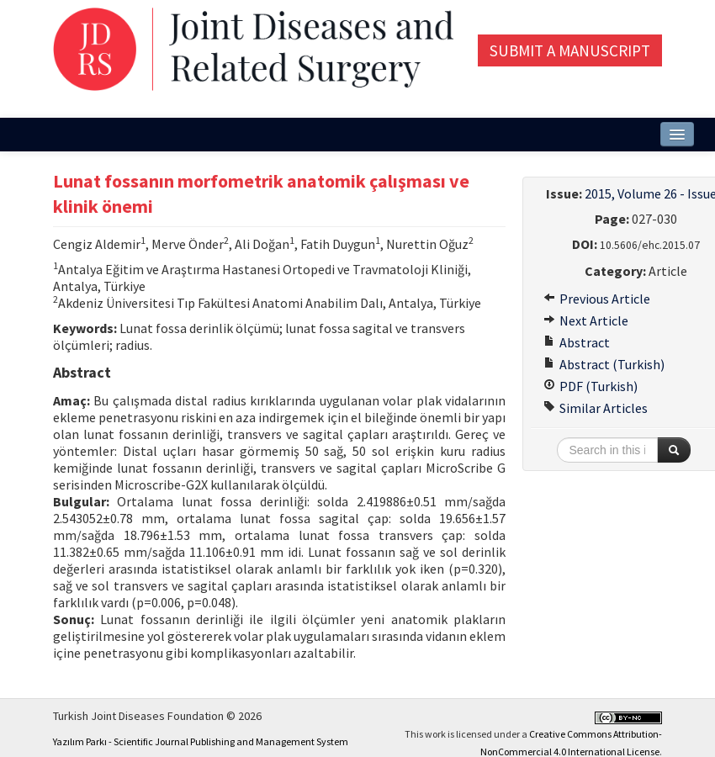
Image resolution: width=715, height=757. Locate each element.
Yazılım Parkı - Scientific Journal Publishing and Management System (200, 741)
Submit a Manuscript (570, 50)
